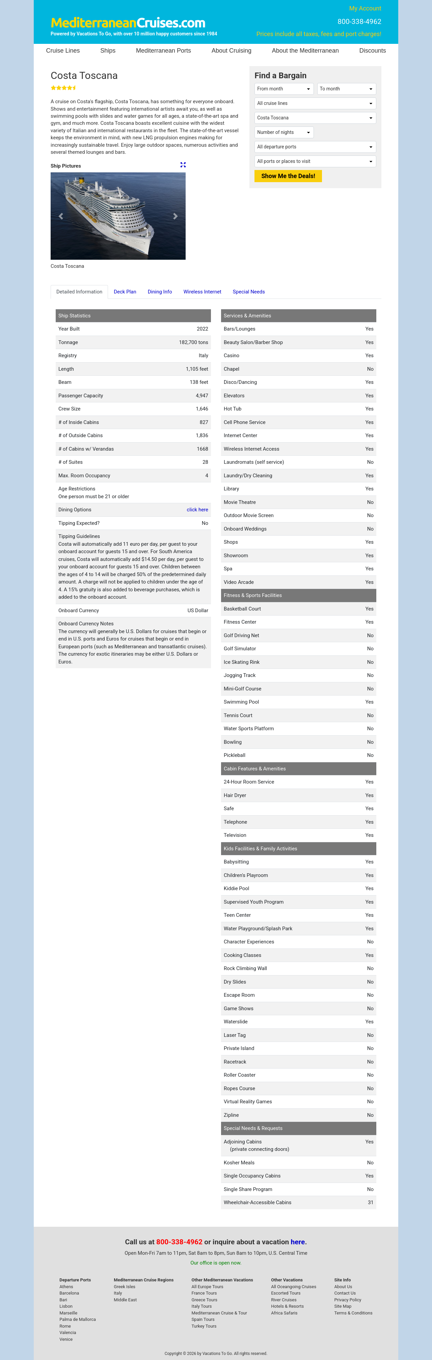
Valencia (67, 1332)
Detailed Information (79, 292)
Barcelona (69, 1293)
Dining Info (160, 292)
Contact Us (345, 1293)
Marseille (68, 1312)
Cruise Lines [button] (63, 50)
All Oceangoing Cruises (293, 1286)
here (298, 1242)
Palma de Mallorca (77, 1319)
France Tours (204, 1293)
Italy (118, 1293)
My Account (365, 8)
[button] (61, 216)
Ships (107, 50)
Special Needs (249, 292)
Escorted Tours (285, 1293)
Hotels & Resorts (287, 1306)
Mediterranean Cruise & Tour (219, 1312)
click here (197, 510)
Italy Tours (202, 1306)
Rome (65, 1326)
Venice (66, 1339)
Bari (63, 1299)
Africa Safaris (284, 1312)
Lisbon (66, 1306)
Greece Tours (204, 1299)
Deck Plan (125, 292)
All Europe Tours (207, 1286)
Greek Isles (124, 1286)
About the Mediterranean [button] (305, 50)
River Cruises (283, 1299)
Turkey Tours (204, 1326)
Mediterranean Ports (163, 50)
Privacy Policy (347, 1299)
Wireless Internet (202, 292)
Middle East (125, 1299)
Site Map (342, 1306)
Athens (66, 1286)
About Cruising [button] (231, 50)
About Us (343, 1286)
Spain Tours (203, 1319)
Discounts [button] (372, 50)
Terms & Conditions (353, 1312)
